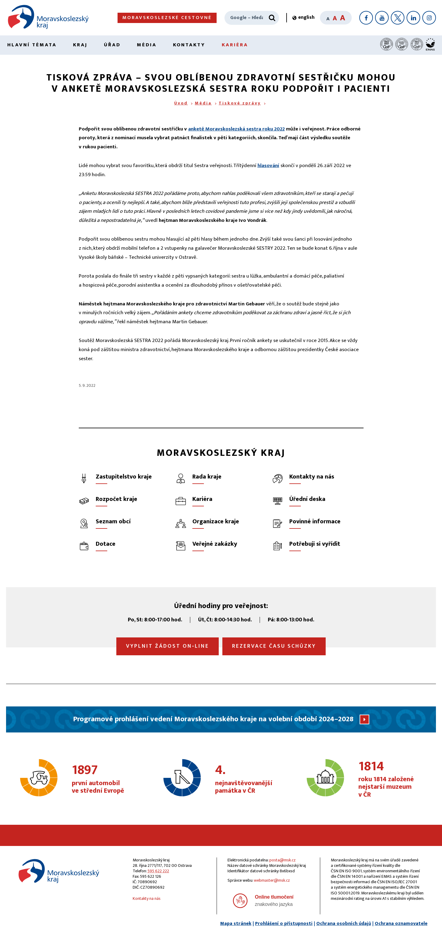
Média (147, 45)
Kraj (80, 45)
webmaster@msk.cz (272, 880)
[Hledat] (272, 18)
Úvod (181, 103)
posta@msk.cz (282, 860)
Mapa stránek (235, 924)
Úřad (112, 45)
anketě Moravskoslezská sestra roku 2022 (236, 129)
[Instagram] (429, 18)
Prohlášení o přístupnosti (284, 924)
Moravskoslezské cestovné (167, 18)
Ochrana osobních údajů (343, 924)
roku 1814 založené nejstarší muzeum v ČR (391, 779)
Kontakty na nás (147, 898)
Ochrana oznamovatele (401, 924)
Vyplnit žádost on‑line (167, 646)
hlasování (268, 165)
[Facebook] (366, 18)
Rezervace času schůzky (274, 646)
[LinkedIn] (413, 18)
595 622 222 (158, 870)
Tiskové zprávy (240, 103)
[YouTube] (382, 18)
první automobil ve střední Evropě (105, 779)
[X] (397, 18)
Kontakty (189, 45)
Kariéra (235, 45)
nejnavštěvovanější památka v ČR (248, 779)
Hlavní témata (32, 45)
